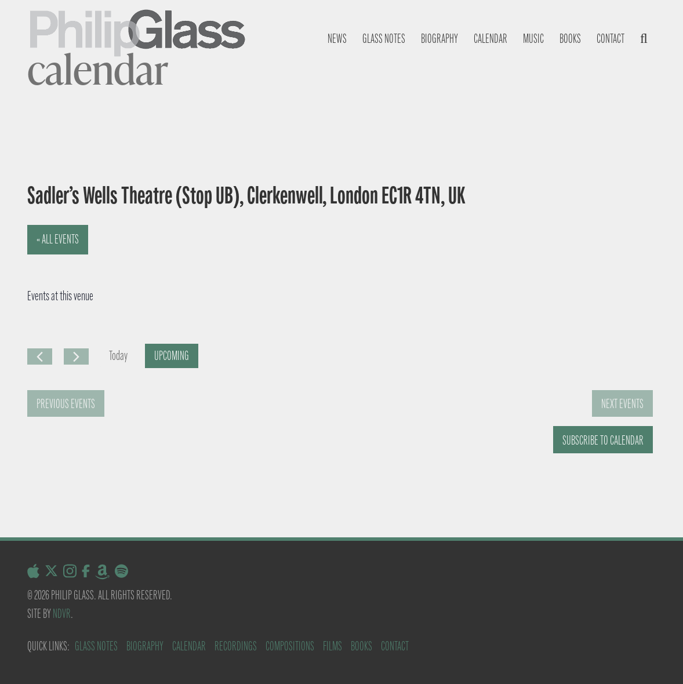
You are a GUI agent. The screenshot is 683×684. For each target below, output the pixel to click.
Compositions (290, 646)
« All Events (58, 239)
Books (570, 38)
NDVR (62, 613)
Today (118, 355)
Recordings (236, 646)
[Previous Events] (39, 356)
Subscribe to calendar (603, 440)
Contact (610, 38)
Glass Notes (96, 646)
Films (332, 646)
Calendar (490, 38)
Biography (439, 38)
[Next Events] (76, 356)
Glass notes (383, 38)
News (337, 38)
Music (533, 38)
